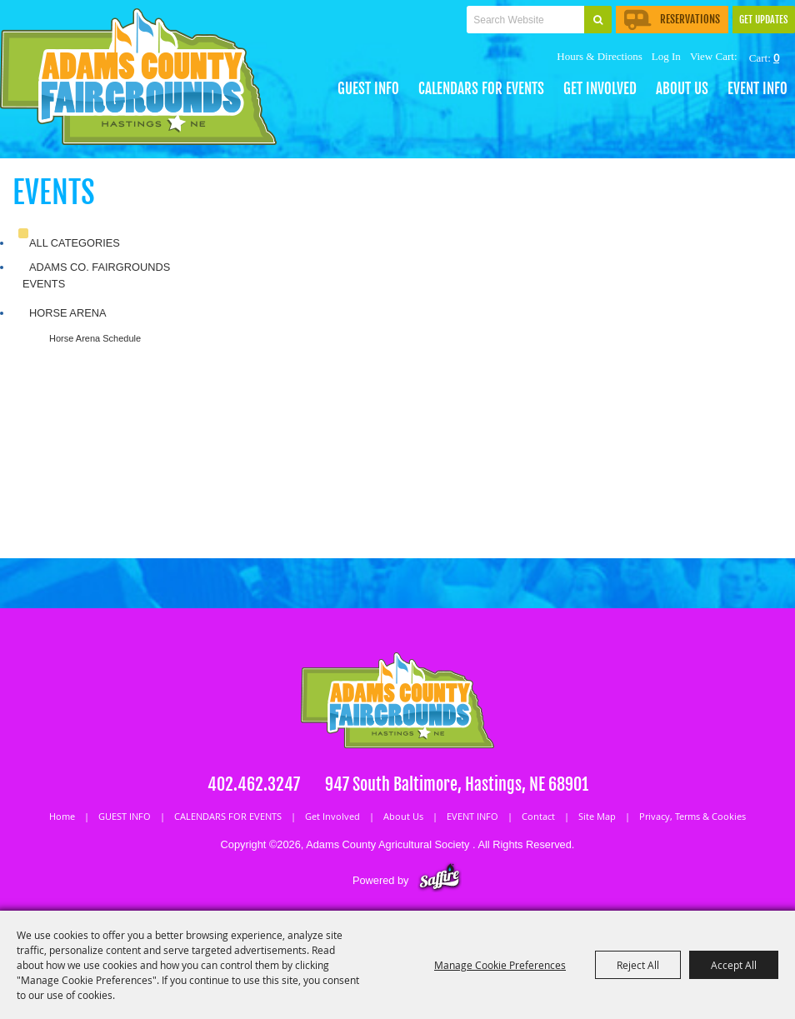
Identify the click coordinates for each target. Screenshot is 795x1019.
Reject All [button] (638, 965)
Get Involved (600, 88)
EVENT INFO (758, 88)
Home (62, 816)
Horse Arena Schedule (95, 338)
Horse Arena (67, 313)
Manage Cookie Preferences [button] (500, 965)
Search (598, 19)
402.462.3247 (254, 784)
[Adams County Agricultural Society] (138, 77)
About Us (682, 88)
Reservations (672, 19)
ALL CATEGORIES (74, 243)
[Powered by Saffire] (440, 880)
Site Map (597, 816)
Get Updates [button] (763, 19)
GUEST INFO (368, 88)
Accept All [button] (734, 965)
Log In (666, 56)
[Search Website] (525, 19)
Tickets (389, 38)
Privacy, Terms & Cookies (692, 816)
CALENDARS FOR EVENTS (481, 88)
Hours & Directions (599, 56)
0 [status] (776, 57)
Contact (538, 816)
